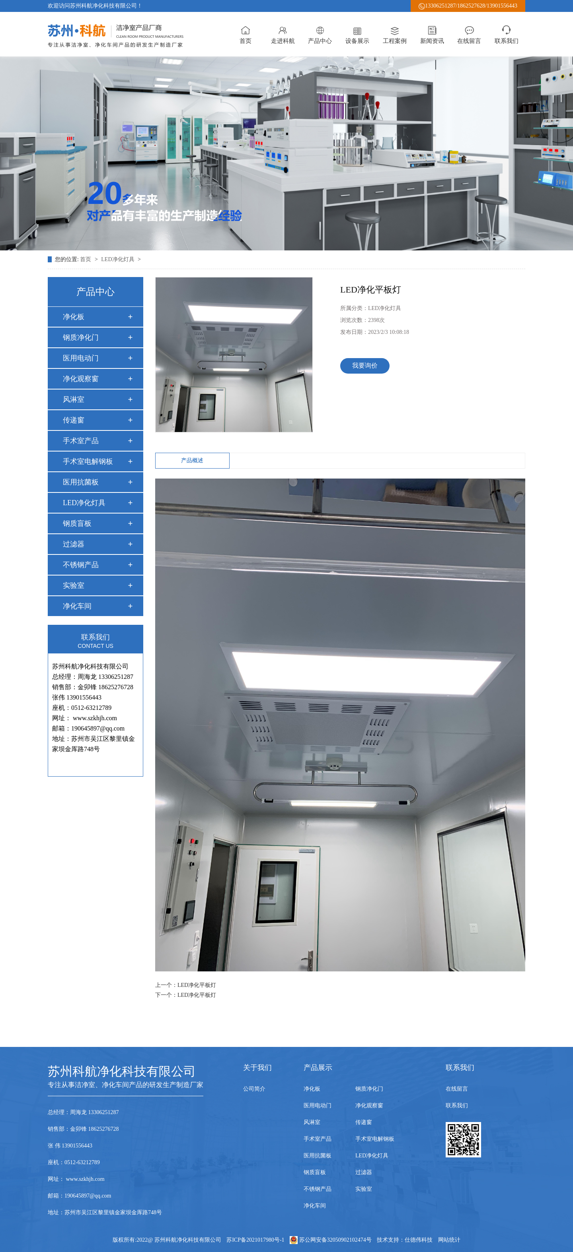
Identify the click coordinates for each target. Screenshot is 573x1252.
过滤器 (73, 544)
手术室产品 (81, 441)
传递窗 (73, 420)
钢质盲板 (77, 523)
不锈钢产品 (81, 565)
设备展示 (357, 34)
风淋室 (73, 399)
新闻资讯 (432, 34)
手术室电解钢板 (88, 461)
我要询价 (365, 365)
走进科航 (283, 34)
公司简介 (254, 1089)
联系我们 (506, 34)
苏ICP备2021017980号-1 (255, 1240)
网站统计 (449, 1240)
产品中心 (320, 34)
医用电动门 (81, 358)
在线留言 (469, 34)
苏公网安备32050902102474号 (331, 1240)
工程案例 (395, 34)
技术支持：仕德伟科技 (405, 1240)
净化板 (73, 317)
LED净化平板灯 (196, 985)
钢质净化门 (81, 337)
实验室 (73, 585)
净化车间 (77, 606)
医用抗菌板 (81, 482)
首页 (245, 34)
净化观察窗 (81, 379)
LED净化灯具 (118, 259)
